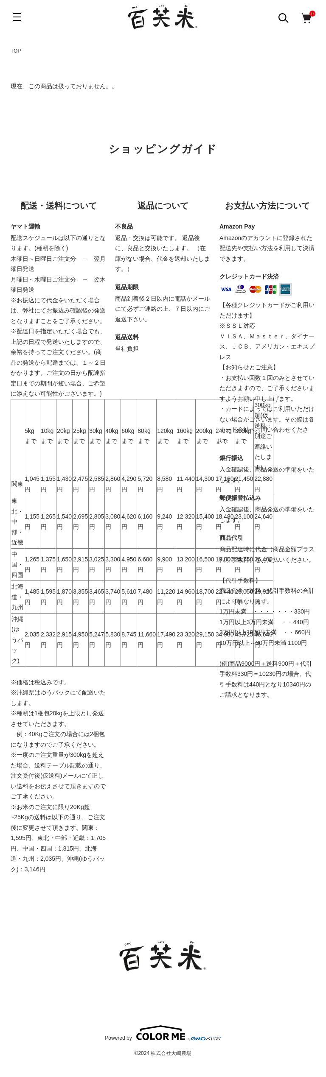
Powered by (163, 1033)
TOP (16, 51)
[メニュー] (17, 17)
